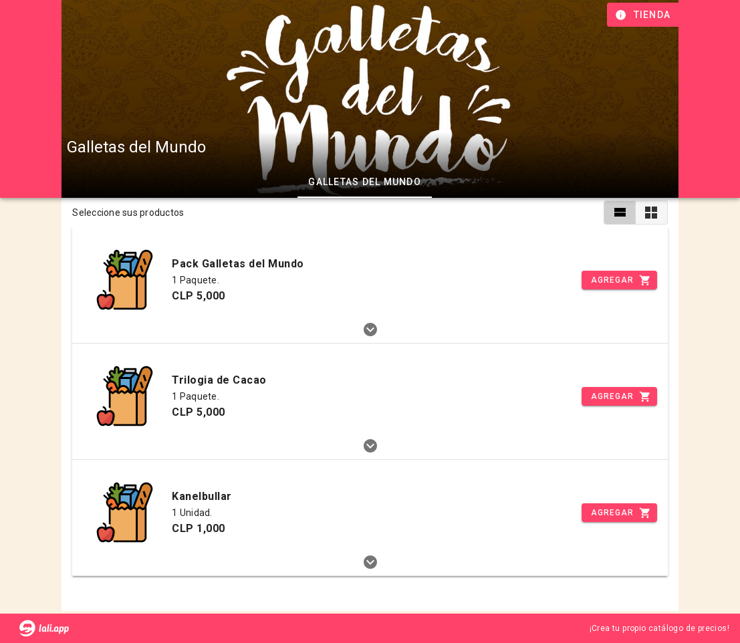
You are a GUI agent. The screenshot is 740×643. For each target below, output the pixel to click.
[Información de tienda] (644, 15)
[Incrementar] (619, 280)
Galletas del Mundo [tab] (364, 181)
